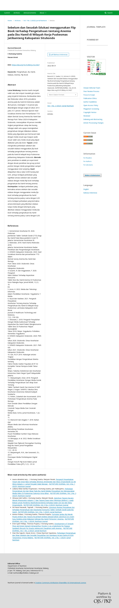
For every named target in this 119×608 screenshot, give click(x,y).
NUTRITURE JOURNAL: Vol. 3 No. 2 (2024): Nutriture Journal (45, 505)
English (86, 189)
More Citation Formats (56, 95)
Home (10, 20)
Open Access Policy (90, 105)
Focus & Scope (89, 95)
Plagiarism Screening (91, 109)
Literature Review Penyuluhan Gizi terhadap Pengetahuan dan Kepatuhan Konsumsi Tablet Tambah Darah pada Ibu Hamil (43, 509)
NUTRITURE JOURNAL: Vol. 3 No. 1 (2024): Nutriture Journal (43, 520)
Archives (17, 13)
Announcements (30, 13)
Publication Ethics (90, 98)
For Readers (87, 158)
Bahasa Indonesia (90, 193)
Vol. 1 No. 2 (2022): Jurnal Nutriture (35, 20)
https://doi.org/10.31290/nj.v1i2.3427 (26, 65)
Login (113, 2)
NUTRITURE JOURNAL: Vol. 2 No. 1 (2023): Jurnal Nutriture (40, 512)
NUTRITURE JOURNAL (19, 9)
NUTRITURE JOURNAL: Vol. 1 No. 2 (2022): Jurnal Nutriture (42, 529)
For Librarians (88, 165)
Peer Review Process (91, 91)
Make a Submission (92, 175)
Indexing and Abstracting (92, 119)
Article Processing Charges (93, 123)
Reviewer (86, 116)
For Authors (87, 161)
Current (7, 13)
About (42, 13)
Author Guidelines (90, 102)
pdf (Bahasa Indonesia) (59, 55)
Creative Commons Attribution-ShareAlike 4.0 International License (60, 583)
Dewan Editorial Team (91, 88)
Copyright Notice (89, 112)
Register (105, 2)
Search (109, 13)
